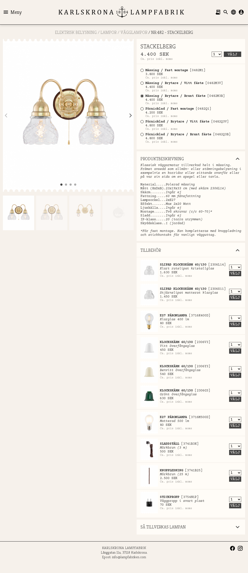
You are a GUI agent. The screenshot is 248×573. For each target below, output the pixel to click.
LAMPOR (108, 32)
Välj (232, 54)
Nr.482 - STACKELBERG (172, 32)
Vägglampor (133, 32)
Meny (12, 12)
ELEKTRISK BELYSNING (76, 32)
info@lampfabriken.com (129, 557)
